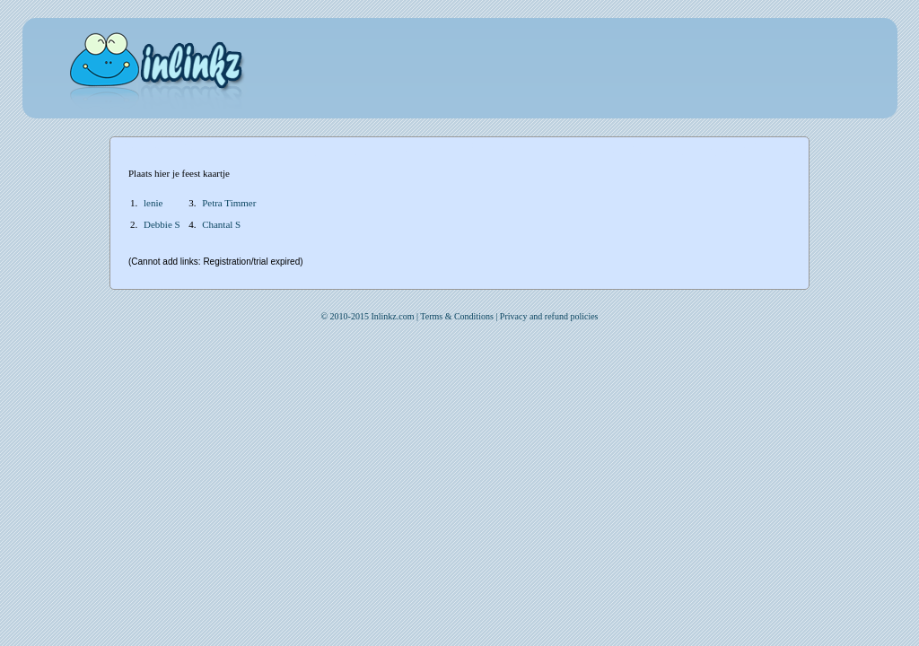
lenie (153, 202)
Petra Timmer (229, 202)
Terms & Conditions (457, 316)
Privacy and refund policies (549, 316)
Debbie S (162, 224)
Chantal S (221, 224)
